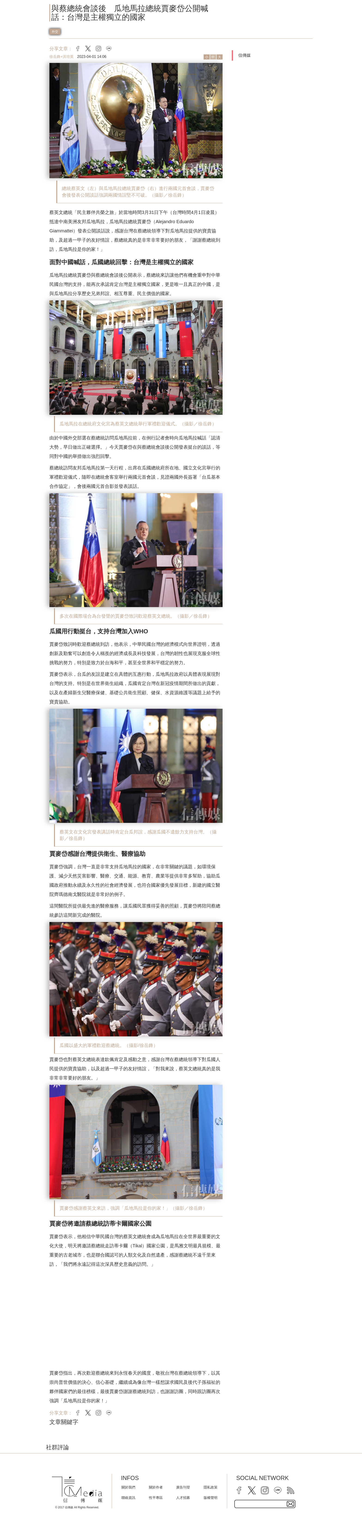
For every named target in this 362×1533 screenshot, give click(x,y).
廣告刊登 (183, 1487)
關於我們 (128, 1487)
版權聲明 (210, 1498)
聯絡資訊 (128, 1498)
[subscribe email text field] (265, 1504)
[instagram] (264, 1490)
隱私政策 (210, 1487)
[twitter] (251, 1490)
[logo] (77, 1489)
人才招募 (183, 1498)
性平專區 (156, 1498)
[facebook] (238, 1490)
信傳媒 (244, 55)
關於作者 (156, 1487)
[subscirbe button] (290, 1504)
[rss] (290, 1490)
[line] (277, 1490)
